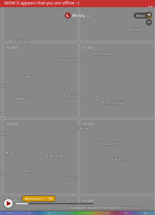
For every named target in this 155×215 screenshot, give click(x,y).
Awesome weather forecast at (109, 207)
